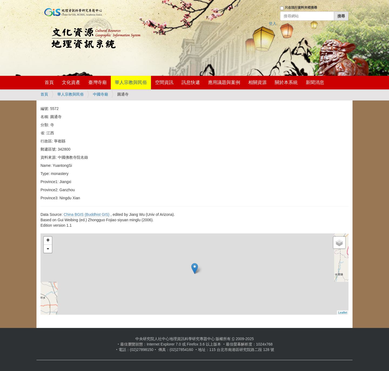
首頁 (49, 82)
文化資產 (71, 82)
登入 (272, 23)
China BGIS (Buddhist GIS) (87, 214)
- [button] (48, 249)
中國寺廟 (100, 94)
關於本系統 (286, 82)
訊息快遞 (191, 82)
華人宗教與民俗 (131, 82)
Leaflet (342, 312)
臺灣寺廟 (97, 82)
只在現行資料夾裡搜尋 (301, 7)
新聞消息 (315, 82)
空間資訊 (164, 82)
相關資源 (257, 82)
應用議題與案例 (224, 82)
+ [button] (48, 241)
